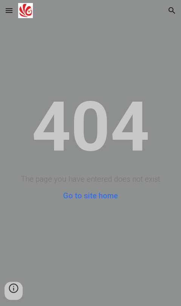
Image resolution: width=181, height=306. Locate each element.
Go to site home (90, 195)
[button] (9, 10)
